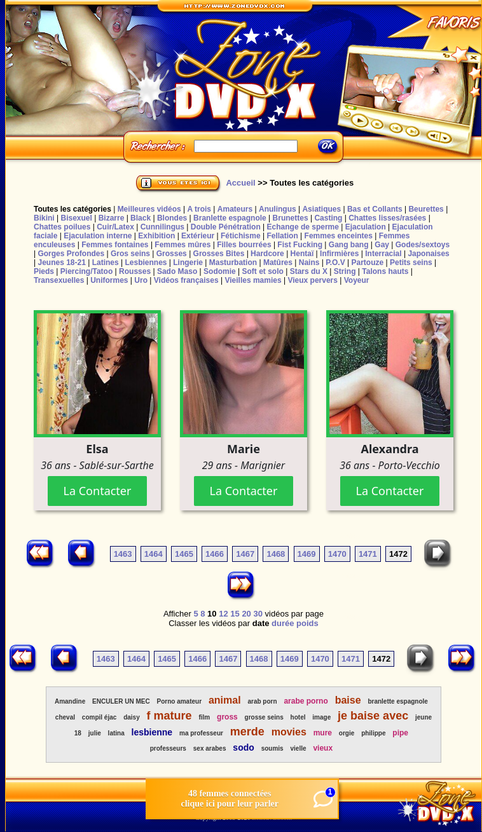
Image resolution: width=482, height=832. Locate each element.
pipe (400, 732)
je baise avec (373, 715)
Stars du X (308, 271)
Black (140, 218)
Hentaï (302, 253)
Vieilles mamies (252, 280)
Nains (309, 262)
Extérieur (197, 235)
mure (322, 732)
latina (116, 733)
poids (307, 623)
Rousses (135, 271)
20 (246, 613)
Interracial (383, 253)
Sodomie (219, 271)
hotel (298, 717)
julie (94, 733)
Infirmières (339, 253)
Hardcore (267, 253)
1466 (214, 554)
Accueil (240, 183)
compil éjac (99, 717)
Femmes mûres (182, 244)
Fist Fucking (299, 244)
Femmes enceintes (339, 235)
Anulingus (277, 209)
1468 (275, 554)
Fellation (282, 235)
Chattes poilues (62, 226)
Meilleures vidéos (149, 209)
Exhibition (156, 235)
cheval (65, 717)
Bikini (44, 218)
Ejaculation (365, 226)
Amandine (70, 701)
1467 (245, 554)
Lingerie (188, 262)
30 (257, 613)
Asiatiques (321, 209)
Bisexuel (76, 218)
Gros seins (130, 253)
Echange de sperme (303, 226)
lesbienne (152, 732)
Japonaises (428, 253)
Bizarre (112, 218)
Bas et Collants (375, 209)
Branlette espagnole (229, 218)
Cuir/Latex (115, 226)
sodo (243, 747)
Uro (141, 280)
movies (289, 731)
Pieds (44, 271)
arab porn (262, 701)
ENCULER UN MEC (121, 701)
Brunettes (290, 218)
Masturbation (233, 262)
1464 (153, 554)
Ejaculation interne (98, 235)
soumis (272, 748)
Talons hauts (385, 271)
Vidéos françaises (186, 280)
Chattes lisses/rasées (387, 218)
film (204, 717)
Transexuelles (59, 280)
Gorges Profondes (71, 253)
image (321, 717)
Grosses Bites (219, 253)
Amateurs (234, 209)
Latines (105, 262)
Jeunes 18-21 (61, 262)
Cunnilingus (162, 226)
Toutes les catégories (72, 209)
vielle (298, 748)
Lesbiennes (146, 262)
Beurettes (425, 209)
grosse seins (264, 717)
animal (225, 700)
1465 (184, 554)
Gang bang (349, 244)
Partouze (367, 262)
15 (234, 613)
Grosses (171, 253)
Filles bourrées (244, 244)
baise (348, 700)
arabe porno (305, 701)
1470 (337, 554)
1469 (307, 554)
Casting (328, 218)
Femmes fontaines (114, 244)
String (345, 271)
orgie (346, 733)
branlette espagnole (397, 701)
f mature (169, 715)
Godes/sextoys (423, 244)
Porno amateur (179, 701)
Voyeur (356, 280)
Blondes (172, 218)
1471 (368, 554)
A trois (199, 209)
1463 (123, 554)
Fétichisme (241, 235)
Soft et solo (263, 271)
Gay (382, 244)
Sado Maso (177, 271)
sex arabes (209, 748)
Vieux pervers (312, 280)
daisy (131, 717)
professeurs (168, 748)
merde (247, 731)
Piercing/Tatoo (86, 271)
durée (283, 623)
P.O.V (335, 262)
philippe (373, 733)
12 (223, 613)
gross (227, 717)
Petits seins (411, 262)
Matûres (278, 262)
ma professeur (201, 733)
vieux (323, 748)
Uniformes (109, 280)
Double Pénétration (226, 226)
